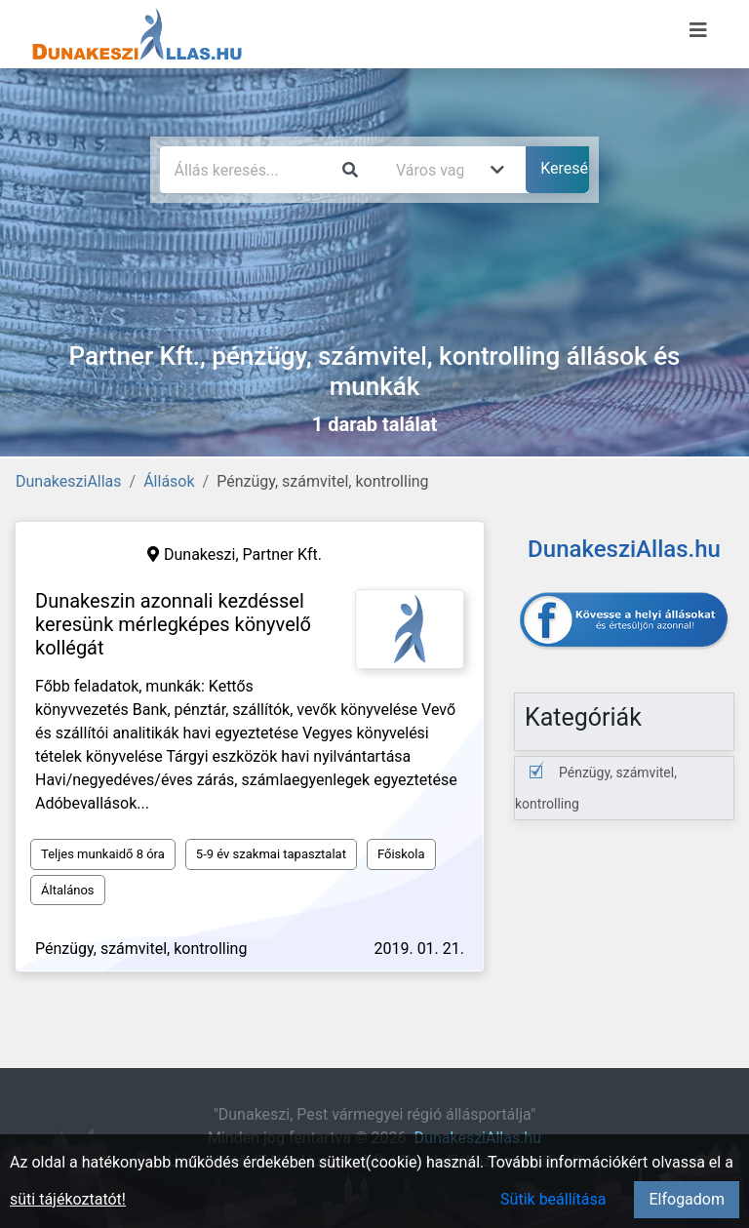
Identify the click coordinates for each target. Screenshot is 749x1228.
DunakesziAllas (69, 481)
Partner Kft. (283, 554)
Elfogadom (687, 1199)
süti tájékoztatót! (68, 1199)
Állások (168, 481)
